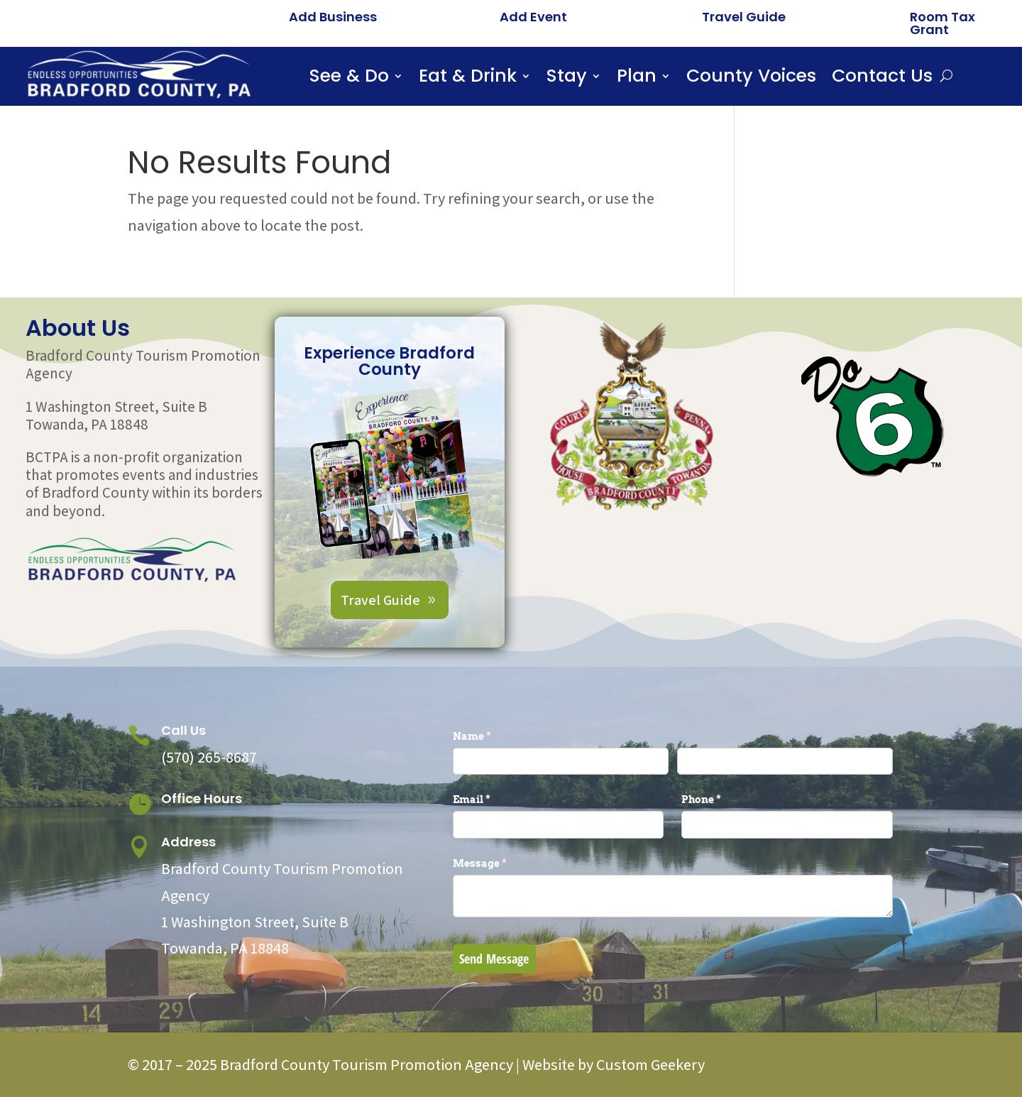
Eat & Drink (468, 79)
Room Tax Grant (942, 23)
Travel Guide (744, 17)
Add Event (533, 17)
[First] (561, 761)
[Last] (785, 761)
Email (495, 799)
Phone (724, 799)
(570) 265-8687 (209, 757)
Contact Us (882, 79)
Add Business (333, 17)
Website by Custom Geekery (612, 1064)
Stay (566, 79)
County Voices (751, 79)
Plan (636, 79)
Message (503, 863)
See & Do (349, 79)
